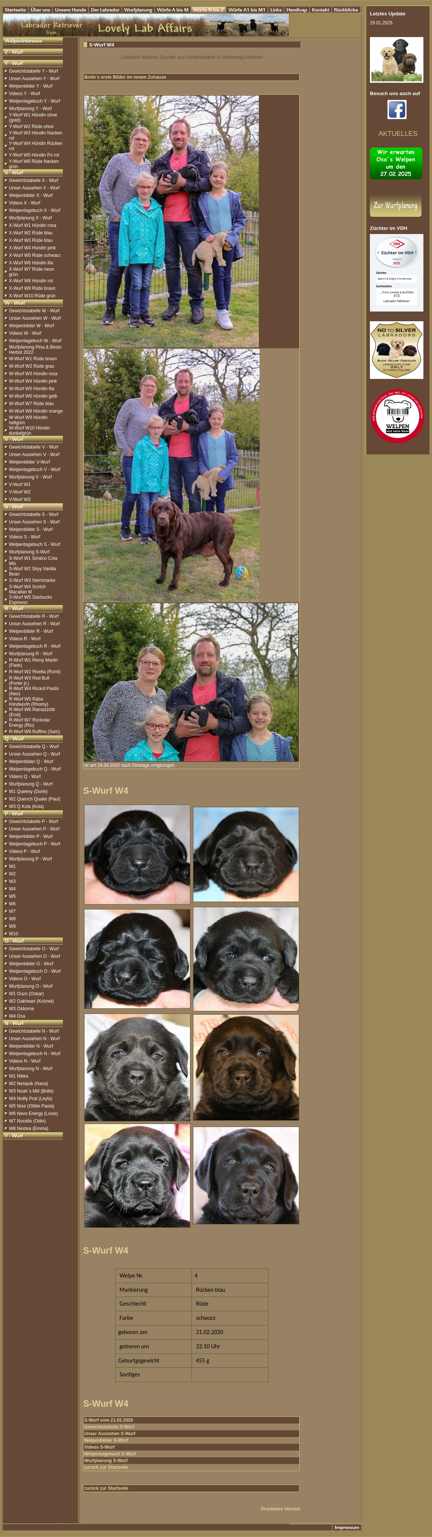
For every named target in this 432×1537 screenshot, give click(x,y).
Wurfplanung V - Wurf (30, 477)
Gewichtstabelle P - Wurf (33, 821)
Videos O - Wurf (25, 978)
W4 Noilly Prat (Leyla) (30, 1098)
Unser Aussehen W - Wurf (35, 318)
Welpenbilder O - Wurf (31, 963)
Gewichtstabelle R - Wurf (34, 616)
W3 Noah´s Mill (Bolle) (31, 1091)
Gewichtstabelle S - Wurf (33, 514)
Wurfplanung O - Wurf (30, 986)
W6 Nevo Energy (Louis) (33, 1113)
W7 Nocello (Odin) (27, 1121)
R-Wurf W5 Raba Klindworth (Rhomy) (28, 701)
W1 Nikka (18, 1076)
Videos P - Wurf (24, 851)
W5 (12, 896)
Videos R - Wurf (24, 638)
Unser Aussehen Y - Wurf (34, 78)
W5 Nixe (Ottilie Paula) (31, 1106)
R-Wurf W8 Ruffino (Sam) (34, 731)
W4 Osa (17, 1016)
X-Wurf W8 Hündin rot (31, 280)
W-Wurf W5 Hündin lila (31, 388)
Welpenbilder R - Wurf (31, 631)
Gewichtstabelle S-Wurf (109, 1427)
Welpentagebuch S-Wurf (110, 1453)
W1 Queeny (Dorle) (28, 791)
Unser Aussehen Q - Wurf (34, 754)
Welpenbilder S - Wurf (31, 529)
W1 (12, 866)
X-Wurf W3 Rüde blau (31, 240)
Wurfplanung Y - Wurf (30, 108)
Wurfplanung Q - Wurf (30, 784)
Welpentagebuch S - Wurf (34, 544)
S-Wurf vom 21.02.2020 (108, 1420)
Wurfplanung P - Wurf (30, 859)
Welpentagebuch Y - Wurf (34, 101)
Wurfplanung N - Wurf (30, 1068)
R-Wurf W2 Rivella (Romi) (35, 671)
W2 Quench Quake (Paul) (34, 799)
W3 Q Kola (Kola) (26, 806)
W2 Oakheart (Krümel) (31, 1001)
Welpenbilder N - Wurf (31, 1046)
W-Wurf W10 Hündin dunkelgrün (29, 430)
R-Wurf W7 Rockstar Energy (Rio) (29, 722)
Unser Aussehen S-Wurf (109, 1433)
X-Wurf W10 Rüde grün (32, 295)
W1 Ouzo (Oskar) (26, 993)
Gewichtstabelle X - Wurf (33, 180)
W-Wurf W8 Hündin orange (36, 411)
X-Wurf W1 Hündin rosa (32, 225)
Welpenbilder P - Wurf (31, 836)
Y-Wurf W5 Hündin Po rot (34, 155)
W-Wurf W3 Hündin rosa (33, 373)
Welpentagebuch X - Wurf (34, 210)
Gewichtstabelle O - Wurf (34, 948)
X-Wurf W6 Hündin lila (31, 262)
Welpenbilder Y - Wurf (31, 86)
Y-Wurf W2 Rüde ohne (31, 126)
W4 (12, 888)
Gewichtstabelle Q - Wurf (34, 746)
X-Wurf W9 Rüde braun (32, 288)
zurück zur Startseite (106, 1467)
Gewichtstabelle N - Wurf (34, 1031)
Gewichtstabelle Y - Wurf (33, 71)
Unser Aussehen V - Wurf (34, 454)
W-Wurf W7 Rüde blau (31, 403)
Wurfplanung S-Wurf (29, 552)
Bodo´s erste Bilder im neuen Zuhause (125, 77)
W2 (12, 874)
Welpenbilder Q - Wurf (31, 761)
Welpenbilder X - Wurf (31, 195)
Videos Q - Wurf (25, 776)
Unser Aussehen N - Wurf (34, 1038)
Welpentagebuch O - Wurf (35, 971)
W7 (12, 911)
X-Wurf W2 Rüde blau (31, 233)
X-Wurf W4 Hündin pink (32, 247)
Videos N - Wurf (24, 1061)
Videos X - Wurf (24, 203)
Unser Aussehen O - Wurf (34, 956)
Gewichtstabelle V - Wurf (33, 447)
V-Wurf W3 (20, 499)
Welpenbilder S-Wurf (106, 1440)
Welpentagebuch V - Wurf (34, 469)
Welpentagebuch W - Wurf (35, 340)
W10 (13, 933)
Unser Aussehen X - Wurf (34, 188)
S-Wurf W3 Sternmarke (32, 580)
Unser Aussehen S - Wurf (34, 522)
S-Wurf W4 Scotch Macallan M (27, 589)
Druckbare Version (280, 1509)
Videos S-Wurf (99, 1447)
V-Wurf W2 (20, 492)
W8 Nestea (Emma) (28, 1128)
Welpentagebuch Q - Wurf (35, 769)
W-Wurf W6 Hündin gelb (33, 396)
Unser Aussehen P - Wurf (34, 829)
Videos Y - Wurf (24, 93)
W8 (12, 918)
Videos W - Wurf (25, 333)
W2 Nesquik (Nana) (28, 1083)
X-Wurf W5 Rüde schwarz (35, 255)
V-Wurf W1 (20, 484)
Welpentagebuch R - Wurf (35, 646)
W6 (12, 903)
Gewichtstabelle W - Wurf (34, 310)
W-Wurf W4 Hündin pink (33, 381)
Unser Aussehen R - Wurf (34, 623)
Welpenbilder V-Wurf (29, 462)
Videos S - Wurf (24, 537)
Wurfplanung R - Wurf (30, 653)
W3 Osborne (21, 1008)
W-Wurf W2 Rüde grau (31, 366)
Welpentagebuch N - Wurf (35, 1053)
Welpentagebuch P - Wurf (34, 844)
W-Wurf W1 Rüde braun (33, 358)
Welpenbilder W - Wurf (31, 325)
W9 (12, 926)
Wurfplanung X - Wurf (30, 218)
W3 (12, 881)
